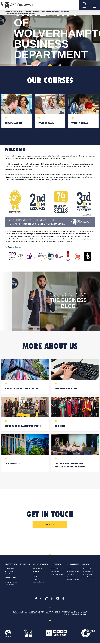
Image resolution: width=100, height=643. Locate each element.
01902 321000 (11, 577)
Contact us (50, 524)
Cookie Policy (48, 612)
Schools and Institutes (32, 12)
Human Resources (88, 577)
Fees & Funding (55, 571)
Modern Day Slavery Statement (66, 613)
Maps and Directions (11, 582)
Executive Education (73, 580)
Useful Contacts (9, 580)
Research (69, 569)
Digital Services (87, 574)
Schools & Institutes (57, 574)
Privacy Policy (15, 612)
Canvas (35, 574)
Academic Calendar (38, 582)
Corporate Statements (33, 612)
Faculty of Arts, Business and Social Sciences (55, 12)
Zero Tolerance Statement (75, 613)
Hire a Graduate (71, 577)
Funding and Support (73, 571)
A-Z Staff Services (88, 571)
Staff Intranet (87, 569)
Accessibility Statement (56, 612)
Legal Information (23, 612)
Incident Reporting (41, 612)
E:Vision (35, 579)
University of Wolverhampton (14, 12)
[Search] (84, 5)
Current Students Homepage (38, 570)
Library (35, 576)
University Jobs (9, 585)
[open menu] (95, 5)
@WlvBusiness (16, 247)
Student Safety (55, 569)
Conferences (70, 574)
